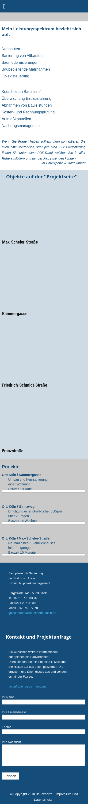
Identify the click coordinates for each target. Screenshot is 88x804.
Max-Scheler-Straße (20, 242)
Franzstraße (12, 450)
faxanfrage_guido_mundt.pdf (27, 686)
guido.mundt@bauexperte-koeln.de (32, 613)
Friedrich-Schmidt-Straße (24, 385)
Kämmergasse (14, 313)
